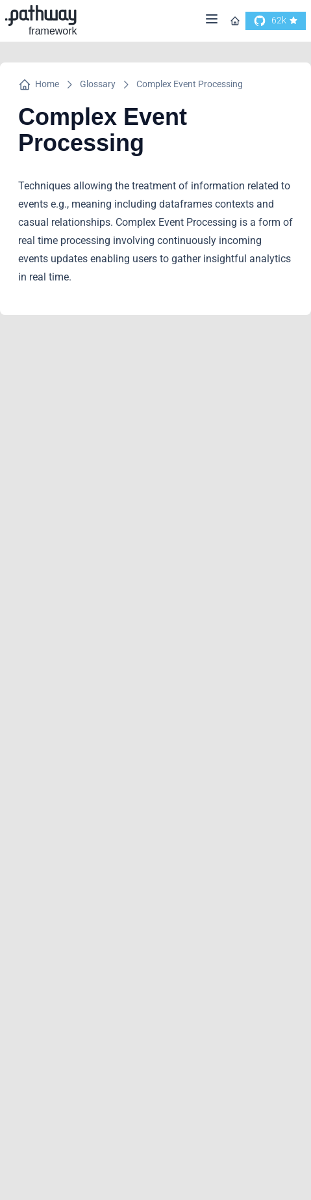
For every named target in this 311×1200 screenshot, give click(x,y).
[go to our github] (275, 21)
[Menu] (211, 21)
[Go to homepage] (235, 21)
